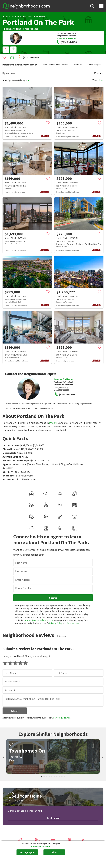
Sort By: (7, 73)
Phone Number (23, 581)
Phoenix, (7, 28)
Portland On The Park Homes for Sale (20, 57)
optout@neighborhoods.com (39, 613)
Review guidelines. (62, 710)
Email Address (22, 572)
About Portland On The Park (56, 57)
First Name (21, 555)
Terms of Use (73, 616)
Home (5, 16)
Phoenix (15, 16)
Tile (94, 73)
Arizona (17, 28)
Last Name (21, 564)
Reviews (78, 57)
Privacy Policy (55, 616)
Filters (98, 66)
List (101, 73)
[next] (48, 95)
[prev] (5, 95)
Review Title (11, 683)
